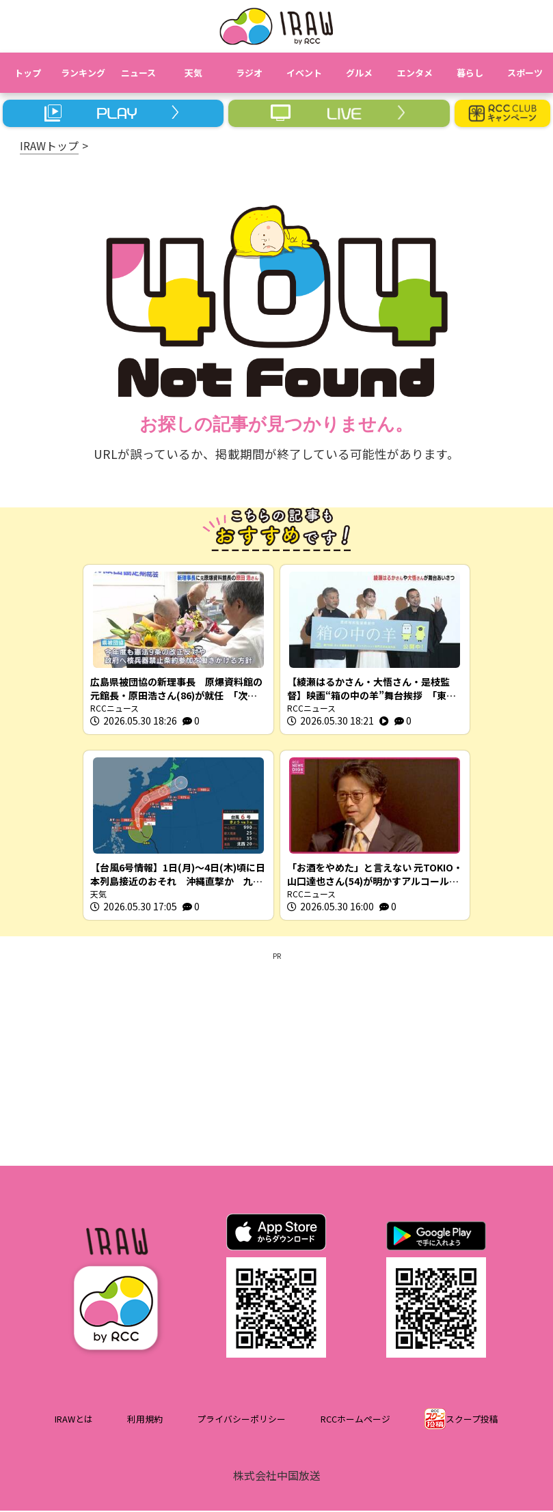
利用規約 (145, 1420)
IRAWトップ (49, 145)
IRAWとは (74, 1420)
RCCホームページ (355, 1420)
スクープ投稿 (472, 1420)
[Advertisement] (276, 1057)
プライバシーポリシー (241, 1420)
